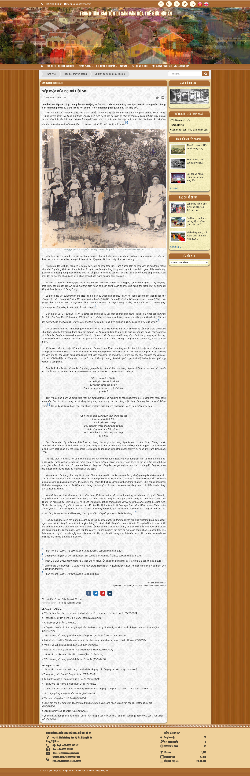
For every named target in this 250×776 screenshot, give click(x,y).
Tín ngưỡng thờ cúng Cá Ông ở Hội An (63, 674)
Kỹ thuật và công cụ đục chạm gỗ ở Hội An (65, 679)
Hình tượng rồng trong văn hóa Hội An (62, 693)
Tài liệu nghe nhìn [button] (141, 67)
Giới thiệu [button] (51, 66)
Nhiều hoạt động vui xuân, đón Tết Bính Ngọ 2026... (197, 235)
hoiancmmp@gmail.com (79, 4)
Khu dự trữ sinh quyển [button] (106, 67)
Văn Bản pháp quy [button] (182, 67)
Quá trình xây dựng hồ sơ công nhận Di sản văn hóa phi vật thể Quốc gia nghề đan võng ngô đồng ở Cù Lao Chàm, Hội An (102, 717)
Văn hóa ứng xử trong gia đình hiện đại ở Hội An (68, 659)
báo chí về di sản (188, 197)
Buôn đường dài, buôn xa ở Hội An (195, 161)
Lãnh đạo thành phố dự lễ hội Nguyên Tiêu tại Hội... (197, 206)
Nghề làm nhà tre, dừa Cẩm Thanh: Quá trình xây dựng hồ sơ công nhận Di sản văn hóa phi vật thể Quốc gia (98, 703)
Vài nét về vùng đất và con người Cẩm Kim (65, 645)
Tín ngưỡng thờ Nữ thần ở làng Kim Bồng (64, 684)
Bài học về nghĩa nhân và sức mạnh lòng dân (196, 177)
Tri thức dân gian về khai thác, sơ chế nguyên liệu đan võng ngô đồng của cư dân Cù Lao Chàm (91, 688)
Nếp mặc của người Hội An (52, 83)
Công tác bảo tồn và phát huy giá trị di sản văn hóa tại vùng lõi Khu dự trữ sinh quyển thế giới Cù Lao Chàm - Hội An (102, 627)
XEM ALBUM (189, 97)
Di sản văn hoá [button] (86, 67)
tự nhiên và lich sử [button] (67, 67)
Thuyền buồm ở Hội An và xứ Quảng (197, 147)
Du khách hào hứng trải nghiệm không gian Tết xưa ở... (196, 221)
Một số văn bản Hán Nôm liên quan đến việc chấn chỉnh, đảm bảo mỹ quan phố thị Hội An (89, 640)
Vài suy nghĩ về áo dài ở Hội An (59, 711)
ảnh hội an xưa (188, 83)
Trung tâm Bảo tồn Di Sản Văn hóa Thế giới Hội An (85, 770)
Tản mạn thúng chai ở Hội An (58, 698)
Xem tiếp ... (175, 188)
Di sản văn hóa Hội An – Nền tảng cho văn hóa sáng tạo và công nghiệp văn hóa (84, 669)
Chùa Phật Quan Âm (54, 622)
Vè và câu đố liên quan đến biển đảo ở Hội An (67, 654)
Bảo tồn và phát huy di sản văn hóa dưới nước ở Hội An (72, 649)
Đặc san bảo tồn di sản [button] (162, 66)
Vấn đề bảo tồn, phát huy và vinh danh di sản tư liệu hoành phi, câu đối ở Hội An (84, 613)
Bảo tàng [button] (124, 67)
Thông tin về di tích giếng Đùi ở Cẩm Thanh (66, 618)
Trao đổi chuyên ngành (188, 139)
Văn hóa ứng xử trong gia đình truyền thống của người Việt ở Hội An (78, 635)
